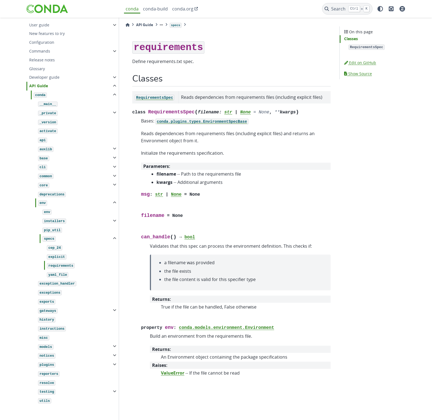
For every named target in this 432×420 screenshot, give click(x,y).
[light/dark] (380, 8)
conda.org (182, 9)
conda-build (155, 9)
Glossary (37, 68)
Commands (39, 51)
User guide (39, 25)
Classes (351, 39)
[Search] (347, 9)
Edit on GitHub (360, 62)
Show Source (358, 73)
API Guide (38, 86)
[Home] (127, 25)
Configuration (41, 42)
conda (132, 9)
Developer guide (44, 77)
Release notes (42, 59)
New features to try (47, 33)
